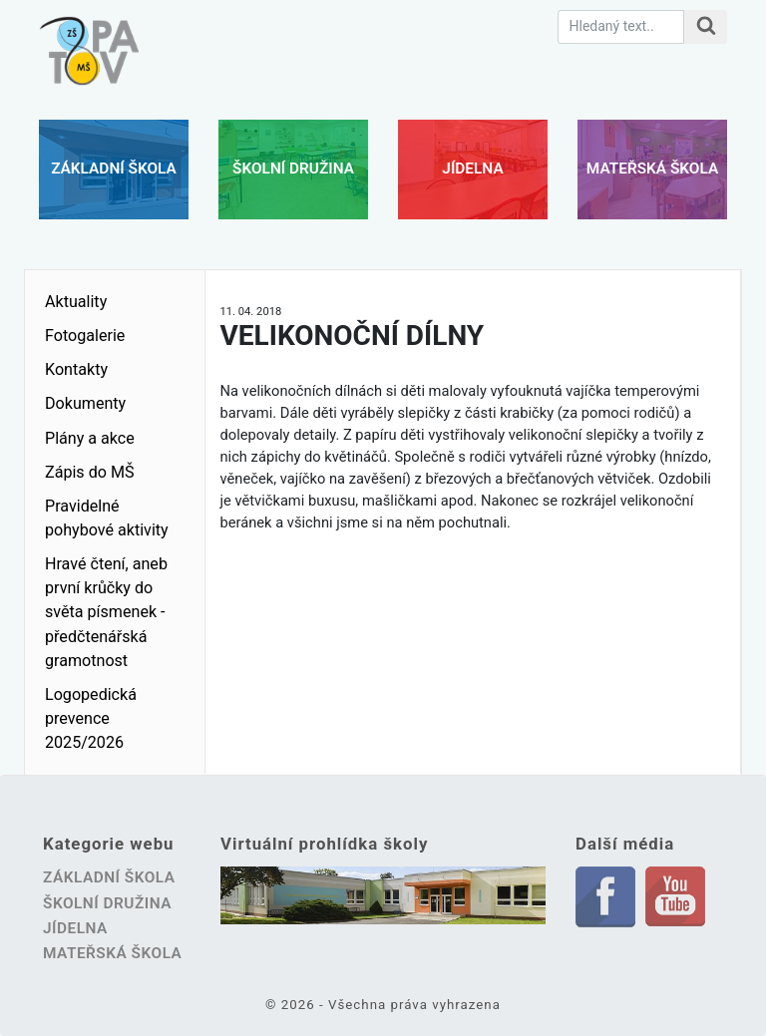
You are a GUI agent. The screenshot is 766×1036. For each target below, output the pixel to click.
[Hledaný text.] (621, 27)
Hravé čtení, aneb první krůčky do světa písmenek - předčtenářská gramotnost (106, 612)
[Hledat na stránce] (705, 27)
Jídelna (472, 168)
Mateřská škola (652, 168)
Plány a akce (90, 438)
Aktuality (76, 301)
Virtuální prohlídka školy (324, 844)
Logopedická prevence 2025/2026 (91, 718)
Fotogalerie (85, 335)
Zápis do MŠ (90, 472)
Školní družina (293, 168)
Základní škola (114, 168)
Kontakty (76, 369)
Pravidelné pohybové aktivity (107, 518)
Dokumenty (85, 403)
